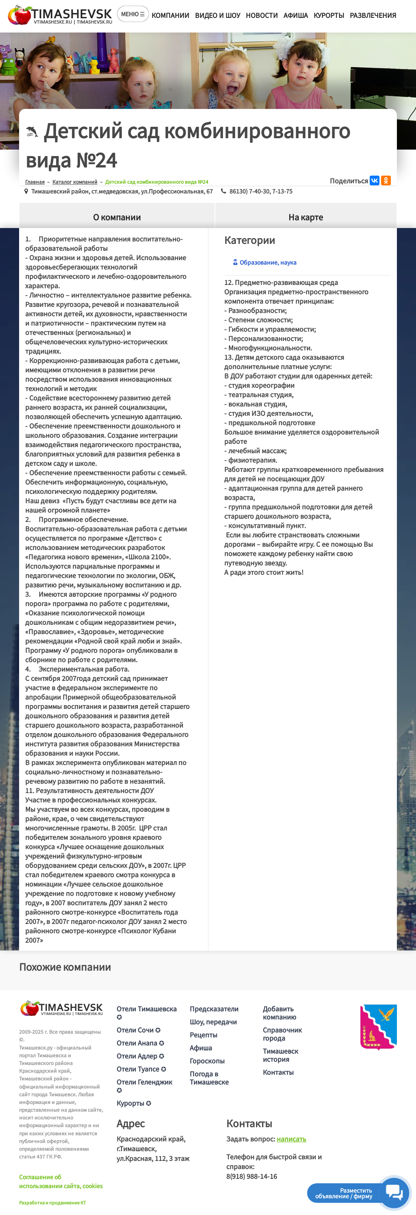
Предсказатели (214, 1008)
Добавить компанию (279, 1012)
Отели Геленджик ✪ (144, 1086)
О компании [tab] (117, 217)
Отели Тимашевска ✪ (147, 1012)
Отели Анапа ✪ (140, 1043)
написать (291, 1138)
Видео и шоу (217, 15)
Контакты (278, 1072)
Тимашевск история (280, 1055)
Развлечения (373, 15)
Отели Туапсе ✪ (141, 1069)
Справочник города (282, 1034)
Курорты (329, 15)
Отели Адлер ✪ (140, 1056)
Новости (262, 15)
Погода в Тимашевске (209, 1077)
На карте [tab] (305, 217)
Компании (170, 15)
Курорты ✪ (134, 1103)
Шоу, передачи (213, 1021)
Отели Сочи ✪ (138, 1030)
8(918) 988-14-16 (251, 1176)
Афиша (296, 15)
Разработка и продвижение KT (52, 1202)
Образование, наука (264, 262)
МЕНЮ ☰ (133, 14)
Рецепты (203, 1034)
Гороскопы (207, 1060)
